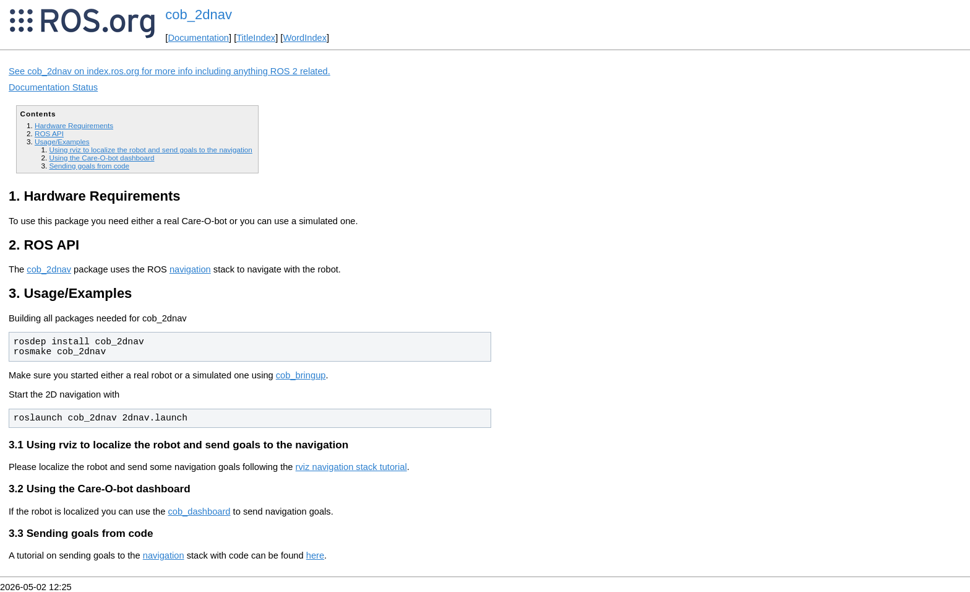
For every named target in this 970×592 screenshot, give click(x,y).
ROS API (49, 133)
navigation (190, 269)
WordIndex (305, 38)
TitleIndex (255, 38)
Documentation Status (53, 87)
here (315, 555)
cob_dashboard (199, 511)
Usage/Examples (62, 141)
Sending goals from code (89, 166)
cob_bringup (301, 375)
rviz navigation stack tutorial (351, 467)
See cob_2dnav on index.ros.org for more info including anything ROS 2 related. (169, 71)
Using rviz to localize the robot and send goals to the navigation (150, 150)
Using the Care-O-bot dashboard (101, 158)
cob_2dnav (198, 14)
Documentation (198, 38)
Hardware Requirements (74, 125)
